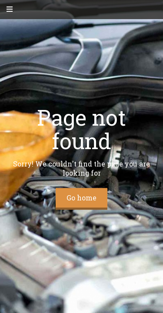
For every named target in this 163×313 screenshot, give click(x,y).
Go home (81, 197)
